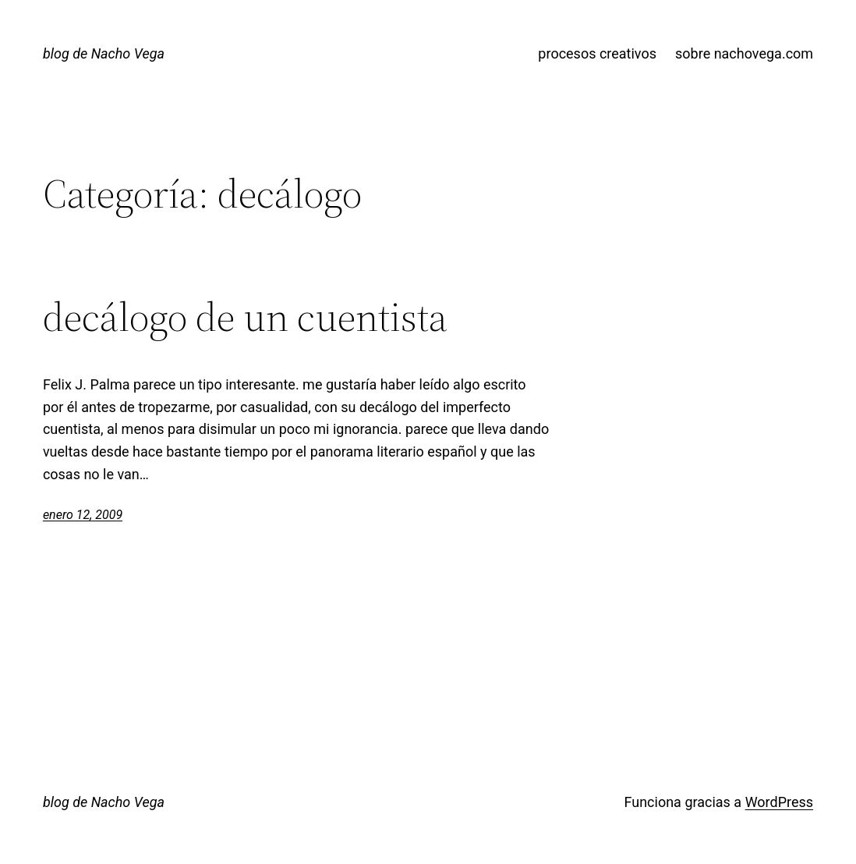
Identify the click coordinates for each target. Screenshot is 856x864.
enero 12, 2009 (82, 514)
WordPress (779, 802)
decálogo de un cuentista (245, 316)
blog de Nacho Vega (103, 53)
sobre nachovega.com (744, 53)
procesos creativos (597, 53)
